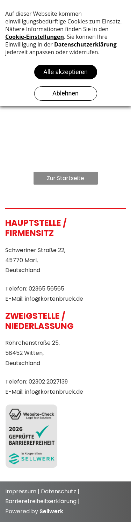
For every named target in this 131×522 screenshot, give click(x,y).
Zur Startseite (65, 178)
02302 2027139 (48, 382)
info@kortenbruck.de (54, 299)
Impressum (20, 491)
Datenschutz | (60, 491)
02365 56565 (46, 289)
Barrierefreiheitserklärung (41, 501)
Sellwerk (51, 511)
